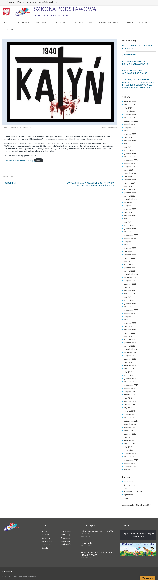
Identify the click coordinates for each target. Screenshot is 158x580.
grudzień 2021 (130, 268)
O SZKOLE (6, 22)
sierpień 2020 (129, 316)
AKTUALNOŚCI (24, 22)
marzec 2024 (129, 183)
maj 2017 (128, 437)
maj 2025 (128, 137)
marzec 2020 (129, 333)
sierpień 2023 (129, 206)
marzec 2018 (129, 404)
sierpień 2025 (129, 127)
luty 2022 (128, 261)
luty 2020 (128, 336)
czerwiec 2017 (130, 434)
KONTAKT (8, 29)
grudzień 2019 (130, 343)
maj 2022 (128, 251)
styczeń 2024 (129, 189)
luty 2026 (128, 108)
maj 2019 (128, 362)
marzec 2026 (129, 105)
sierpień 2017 (129, 427)
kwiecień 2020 (130, 329)
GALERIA (129, 22)
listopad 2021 (129, 271)
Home (44, 531)
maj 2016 (128, 470)
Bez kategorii (129, 485)
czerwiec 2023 (130, 209)
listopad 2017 (129, 418)
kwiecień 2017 (130, 440)
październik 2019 (131, 349)
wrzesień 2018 (130, 388)
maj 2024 (128, 176)
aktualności (8, 177)
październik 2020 (131, 310)
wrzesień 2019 (130, 352)
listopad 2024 (129, 157)
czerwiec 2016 (130, 466)
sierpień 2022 (129, 241)
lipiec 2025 (128, 131)
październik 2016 (131, 460)
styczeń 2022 (129, 264)
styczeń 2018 (129, 411)
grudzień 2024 (130, 153)
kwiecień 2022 (130, 255)
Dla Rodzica (46, 541)
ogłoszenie (128, 495)
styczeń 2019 (129, 375)
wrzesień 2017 (130, 424)
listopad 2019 (129, 346)
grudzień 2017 (130, 414)
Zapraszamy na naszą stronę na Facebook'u (138, 535)
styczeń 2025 (129, 150)
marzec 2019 (129, 369)
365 (90, 22)
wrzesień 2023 (130, 202)
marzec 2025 (129, 144)
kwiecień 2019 (130, 365)
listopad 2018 (129, 382)
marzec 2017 (129, 444)
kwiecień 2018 (130, 401)
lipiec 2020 (128, 320)
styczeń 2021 (129, 300)
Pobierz (38, 161)
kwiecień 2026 (130, 101)
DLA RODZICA (59, 22)
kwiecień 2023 (130, 215)
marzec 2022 (129, 258)
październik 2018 (131, 385)
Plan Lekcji (65, 535)
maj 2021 (128, 287)
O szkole (45, 535)
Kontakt (44, 548)
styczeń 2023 (129, 225)
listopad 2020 (129, 307)
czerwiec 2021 (130, 284)
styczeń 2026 (129, 111)
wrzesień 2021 (130, 277)
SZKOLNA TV (144, 22)
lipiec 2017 (128, 431)
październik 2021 (131, 274)
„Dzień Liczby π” (129, 55)
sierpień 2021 (129, 281)
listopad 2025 (129, 118)
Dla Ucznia (45, 538)
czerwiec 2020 (130, 323)
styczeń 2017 (129, 450)
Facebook (8, 571)
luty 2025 (128, 147)
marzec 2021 (129, 294)
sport (126, 498)
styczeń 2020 (129, 339)
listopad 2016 (129, 457)
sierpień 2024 (129, 166)
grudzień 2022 (130, 228)
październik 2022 (131, 235)
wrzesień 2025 (130, 124)
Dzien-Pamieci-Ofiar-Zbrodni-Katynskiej (18, 161)
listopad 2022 (129, 232)
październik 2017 (131, 421)
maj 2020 (128, 326)
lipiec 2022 (128, 245)
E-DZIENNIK (78, 22)
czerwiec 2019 (130, 359)
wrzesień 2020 (130, 313)
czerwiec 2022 (130, 248)
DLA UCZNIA (41, 22)
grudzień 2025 (130, 114)
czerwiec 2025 (130, 134)
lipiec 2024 (128, 170)
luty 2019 (128, 372)
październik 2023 (131, 199)
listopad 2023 (129, 196)
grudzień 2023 (130, 193)
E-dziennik (65, 538)
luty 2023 (128, 222)
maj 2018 (128, 398)
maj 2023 (128, 212)
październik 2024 (131, 160)
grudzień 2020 (130, 303)
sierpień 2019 (129, 356)
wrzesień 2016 (130, 463)
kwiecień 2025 (130, 140)
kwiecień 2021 (130, 290)
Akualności (45, 545)
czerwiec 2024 (130, 173)
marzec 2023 (129, 219)
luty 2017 (128, 447)
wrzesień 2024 (130, 163)
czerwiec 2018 (130, 395)
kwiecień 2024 (130, 180)
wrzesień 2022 (130, 238)
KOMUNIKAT (10, 183)
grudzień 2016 (130, 453)
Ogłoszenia (66, 531)
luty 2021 (128, 297)
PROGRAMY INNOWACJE (107, 22)
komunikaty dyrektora (133, 491)
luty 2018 (128, 408)
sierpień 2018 (129, 391)
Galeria (127, 488)
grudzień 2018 (130, 378)
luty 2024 (128, 186)
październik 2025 (131, 121)
